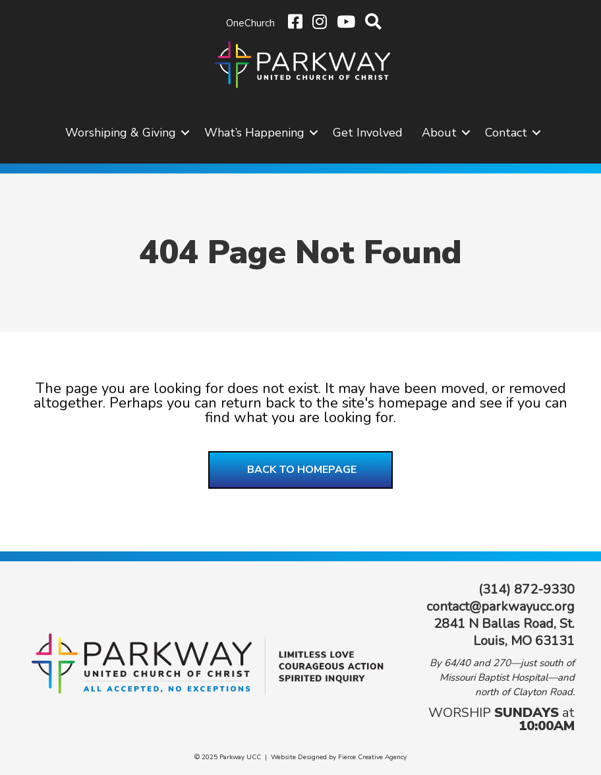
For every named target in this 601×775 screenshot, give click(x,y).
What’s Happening (254, 132)
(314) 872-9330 (526, 589)
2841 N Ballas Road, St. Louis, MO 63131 (504, 632)
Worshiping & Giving (120, 132)
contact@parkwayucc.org (500, 606)
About (439, 132)
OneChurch (250, 23)
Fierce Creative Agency (372, 757)
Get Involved (368, 132)
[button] (185, 132)
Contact (506, 132)
